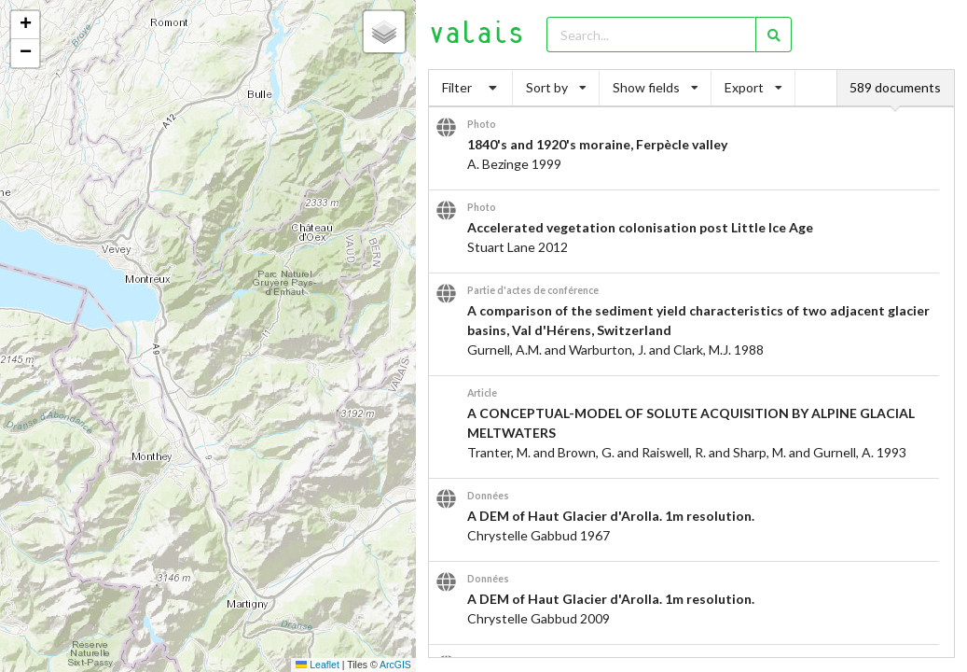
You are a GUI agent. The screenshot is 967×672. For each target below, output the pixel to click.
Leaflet (317, 664)
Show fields (655, 87)
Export (753, 87)
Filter (471, 87)
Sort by (556, 87)
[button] (25, 25)
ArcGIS (395, 664)
